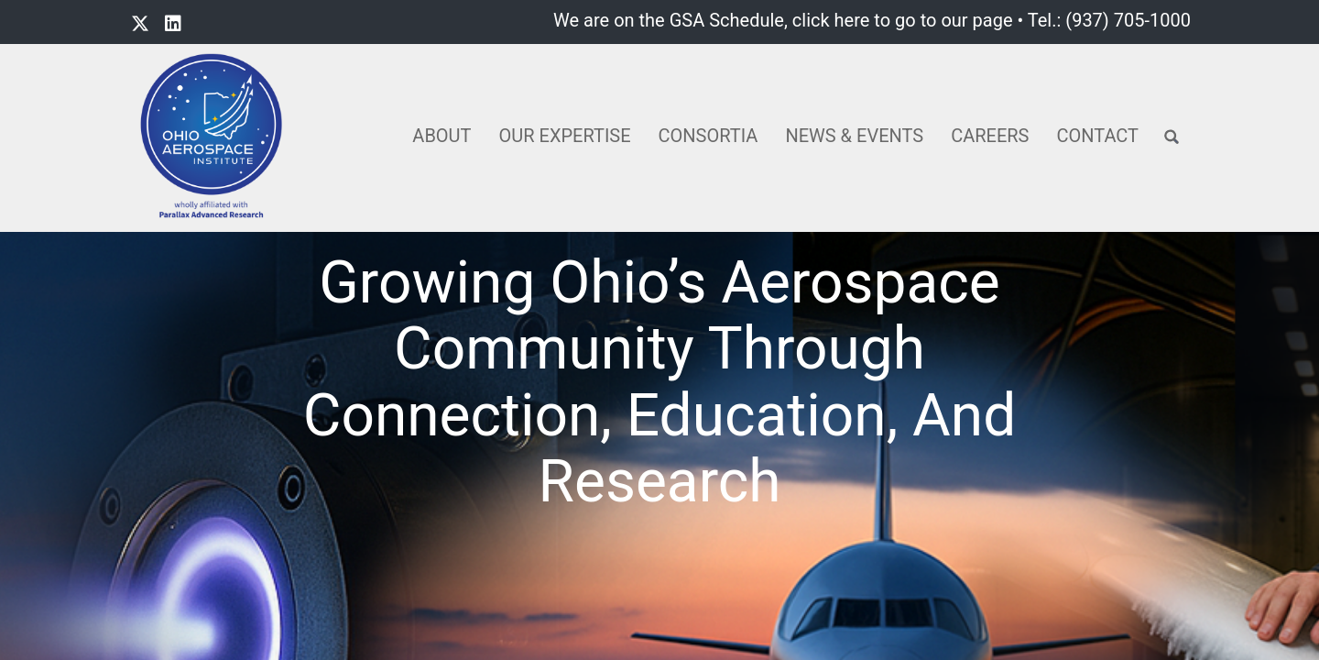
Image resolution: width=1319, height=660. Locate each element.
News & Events (854, 136)
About (441, 136)
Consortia (708, 136)
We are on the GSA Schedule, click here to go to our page (782, 20)
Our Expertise (565, 136)
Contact (1097, 136)
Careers (990, 136)
